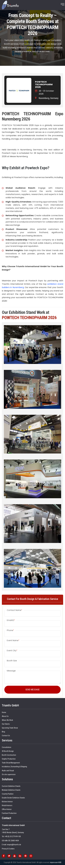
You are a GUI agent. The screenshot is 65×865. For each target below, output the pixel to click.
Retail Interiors (7, 805)
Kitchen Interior (7, 802)
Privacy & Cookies (8, 849)
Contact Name (14, 610)
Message (11, 671)
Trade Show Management (11, 763)
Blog (3, 732)
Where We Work (7, 720)
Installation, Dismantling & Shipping (14, 767)
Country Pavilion (7, 794)
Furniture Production (9, 813)
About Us (5, 716)
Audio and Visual (8, 771)
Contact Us (6, 736)
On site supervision (9, 774)
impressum (54, 862)
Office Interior (7, 809)
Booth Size (12, 661)
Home (4, 712)
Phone (10, 630)
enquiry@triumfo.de (14, 845)
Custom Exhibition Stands (11, 786)
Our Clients (6, 724)
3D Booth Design (8, 751)
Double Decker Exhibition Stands (13, 798)
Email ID (11, 620)
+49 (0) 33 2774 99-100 (13, 836)
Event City (12, 651)
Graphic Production (9, 759)
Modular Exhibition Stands (11, 790)
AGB (59, 862)
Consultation (6, 747)
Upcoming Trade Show (10, 728)
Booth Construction (9, 755)
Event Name (13, 640)
